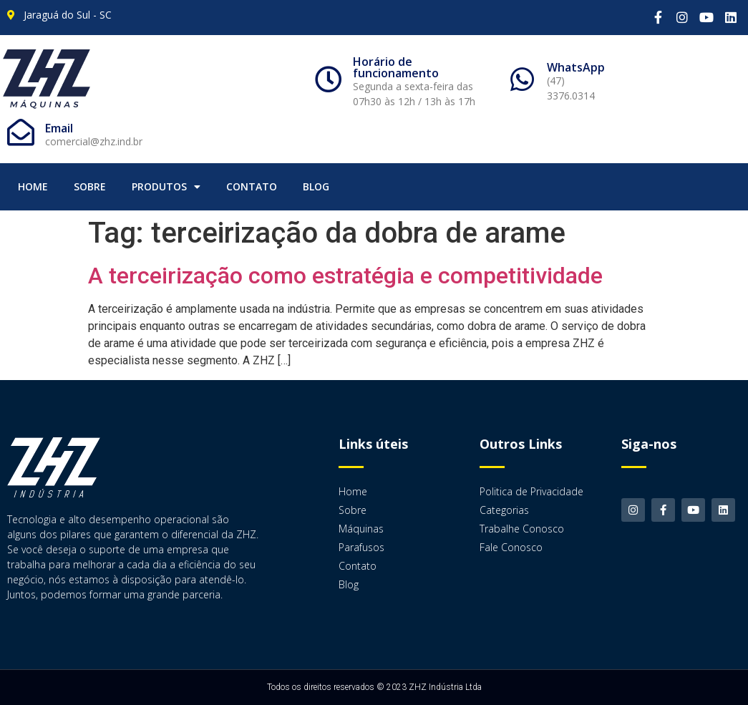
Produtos (166, 187)
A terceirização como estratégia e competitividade (345, 275)
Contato (251, 186)
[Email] (20, 132)
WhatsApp (576, 67)
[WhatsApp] (522, 79)
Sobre (90, 186)
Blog (316, 186)
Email (59, 128)
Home (33, 186)
